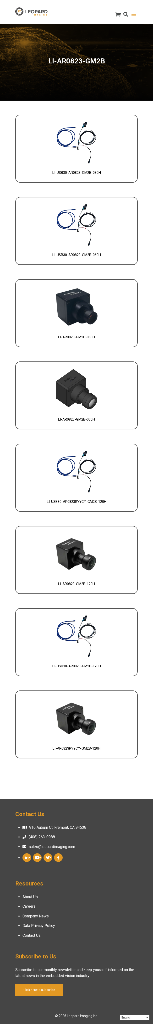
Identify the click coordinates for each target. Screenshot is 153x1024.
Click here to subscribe (39, 990)
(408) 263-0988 (42, 837)
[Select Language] (134, 1017)
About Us (30, 897)
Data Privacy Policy (38, 925)
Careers (29, 906)
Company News (35, 916)
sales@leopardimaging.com (52, 846)
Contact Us (31, 935)
